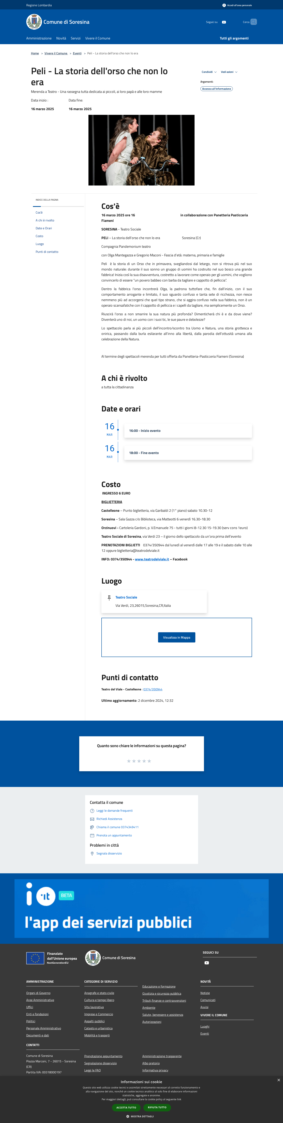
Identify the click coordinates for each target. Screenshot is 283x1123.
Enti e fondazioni (37, 1014)
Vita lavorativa (94, 1007)
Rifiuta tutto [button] (157, 1107)
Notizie (205, 993)
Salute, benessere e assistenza (162, 1014)
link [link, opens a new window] (179, 1099)
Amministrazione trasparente (162, 1056)
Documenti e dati (37, 1035)
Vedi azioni (230, 72)
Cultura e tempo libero (99, 1000)
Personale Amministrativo (43, 1028)
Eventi (77, 53)
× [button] (278, 1080)
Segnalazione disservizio (100, 1063)
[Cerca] (252, 21)
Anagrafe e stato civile (99, 993)
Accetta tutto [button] (126, 1107)
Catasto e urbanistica (98, 1028)
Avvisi (204, 1007)
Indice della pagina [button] (47, 200)
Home (35, 53)
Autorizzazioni (151, 1021)
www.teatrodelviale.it (152, 559)
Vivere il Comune (56, 53)
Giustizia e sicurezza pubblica (161, 993)
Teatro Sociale (126, 597)
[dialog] (141, 1099)
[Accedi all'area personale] (237, 5)
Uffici (29, 1007)
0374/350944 (152, 689)
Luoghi (204, 1026)
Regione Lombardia (39, 5)
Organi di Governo (38, 993)
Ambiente (148, 1007)
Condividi (210, 72)
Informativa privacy (155, 1070)
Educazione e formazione (159, 986)
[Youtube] (217, 21)
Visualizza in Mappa (176, 637)
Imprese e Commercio (98, 1014)
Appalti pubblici (94, 1021)
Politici (30, 1021)
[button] (141, 1116)
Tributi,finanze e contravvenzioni (164, 1000)
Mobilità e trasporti (97, 1035)
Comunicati (208, 1000)
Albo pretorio (151, 1063)
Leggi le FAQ (92, 1070)
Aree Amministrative (40, 1000)
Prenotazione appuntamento (103, 1056)
